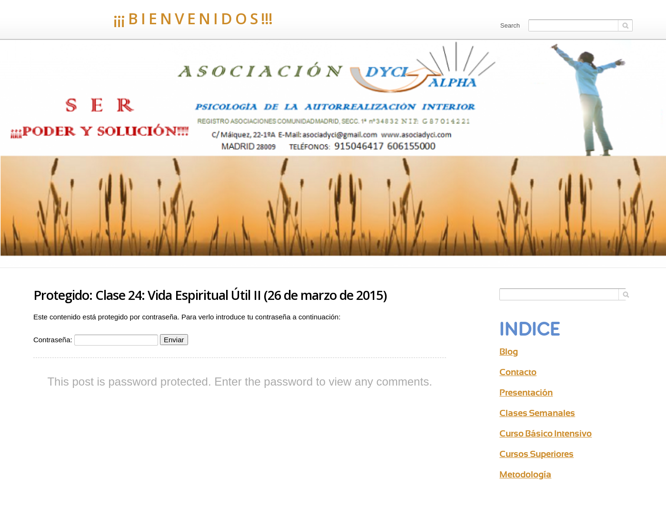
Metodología (525, 474)
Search (510, 25)
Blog (508, 351)
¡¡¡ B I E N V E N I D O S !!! (152, 18)
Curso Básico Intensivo (545, 433)
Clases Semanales (537, 412)
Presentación (526, 392)
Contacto (518, 372)
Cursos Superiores (536, 453)
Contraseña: (95, 340)
